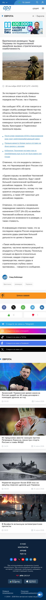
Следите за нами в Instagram (14, 331)
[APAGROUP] (23, 575)
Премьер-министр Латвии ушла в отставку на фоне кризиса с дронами (23, 144)
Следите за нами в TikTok (13, 337)
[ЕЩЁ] (42, 8)
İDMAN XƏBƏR (15, 295)
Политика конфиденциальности (29, 592)
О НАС (23, 544)
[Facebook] (11, 559)
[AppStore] (31, 581)
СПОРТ (36, 9)
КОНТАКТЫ (23, 547)
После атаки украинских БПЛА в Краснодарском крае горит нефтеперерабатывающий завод (24, 137)
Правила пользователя (7, 592)
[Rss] (34, 559)
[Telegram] (26, 559)
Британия (7, 284)
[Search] (37, 2)
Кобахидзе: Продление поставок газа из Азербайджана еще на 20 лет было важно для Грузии (23, 154)
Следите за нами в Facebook (15, 343)
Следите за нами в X (11, 349)
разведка (18, 284)
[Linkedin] (30, 559)
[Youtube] (22, 559)
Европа (40, 16)
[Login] (43, 2)
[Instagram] (15, 559)
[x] (19, 559)
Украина (29, 284)
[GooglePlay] (15, 581)
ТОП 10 (23, 554)
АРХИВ (23, 550)
